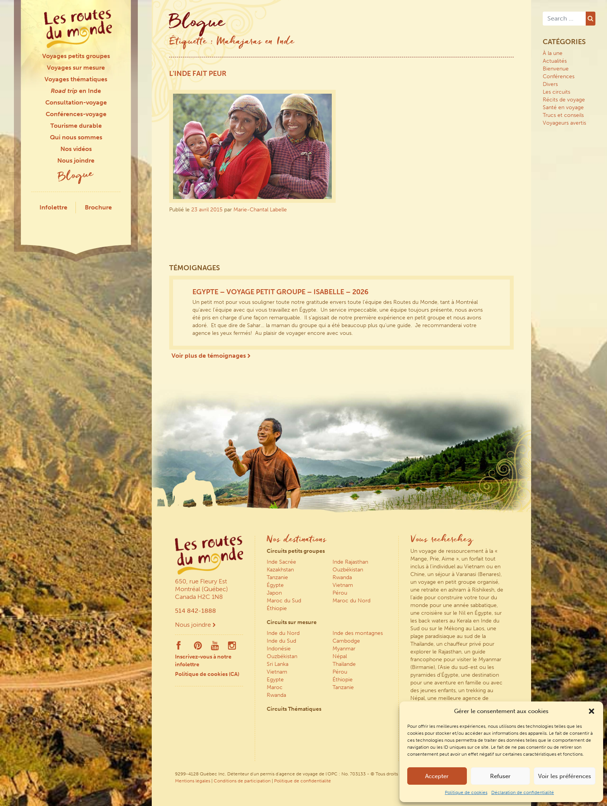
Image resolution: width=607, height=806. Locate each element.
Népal (340, 656)
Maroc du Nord (351, 600)
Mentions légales (192, 781)
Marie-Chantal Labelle (260, 209)
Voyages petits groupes (76, 56)
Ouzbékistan (348, 569)
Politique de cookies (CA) (207, 674)
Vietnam (343, 585)
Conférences (558, 76)
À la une (552, 53)
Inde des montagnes (358, 633)
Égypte (275, 585)
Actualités (555, 61)
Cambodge (346, 641)
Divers (550, 84)
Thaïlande (344, 664)
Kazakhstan (280, 569)
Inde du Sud (281, 641)
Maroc (275, 687)
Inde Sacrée (281, 562)
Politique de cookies (466, 792)
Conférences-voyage (76, 114)
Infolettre (53, 207)
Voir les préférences (564, 776)
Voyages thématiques (76, 79)
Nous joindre (75, 160)
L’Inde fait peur (197, 73)
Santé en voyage (563, 107)
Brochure (98, 207)
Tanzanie (277, 577)
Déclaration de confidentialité (522, 792)
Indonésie (279, 648)
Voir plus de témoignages (210, 355)
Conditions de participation (242, 781)
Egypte (275, 679)
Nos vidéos (76, 149)
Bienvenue (556, 68)
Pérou (340, 593)
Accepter (437, 776)
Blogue (75, 176)
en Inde (76, 90)
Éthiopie (277, 608)
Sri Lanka (277, 664)
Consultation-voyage (76, 102)
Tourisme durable (76, 125)
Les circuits (556, 92)
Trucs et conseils (563, 115)
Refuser (500, 776)
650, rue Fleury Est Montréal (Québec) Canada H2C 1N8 (201, 589)
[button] (591, 711)
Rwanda (342, 577)
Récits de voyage (564, 99)
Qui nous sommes (76, 137)
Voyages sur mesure (76, 67)
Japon (274, 593)
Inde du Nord (283, 633)
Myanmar (344, 648)
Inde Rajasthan (350, 562)
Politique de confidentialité (302, 781)
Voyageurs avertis (564, 123)
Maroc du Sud (284, 600)
